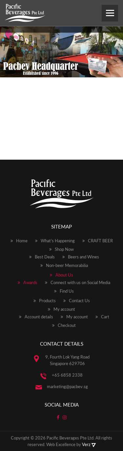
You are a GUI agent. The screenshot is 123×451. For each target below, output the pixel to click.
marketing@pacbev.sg (67, 386)
